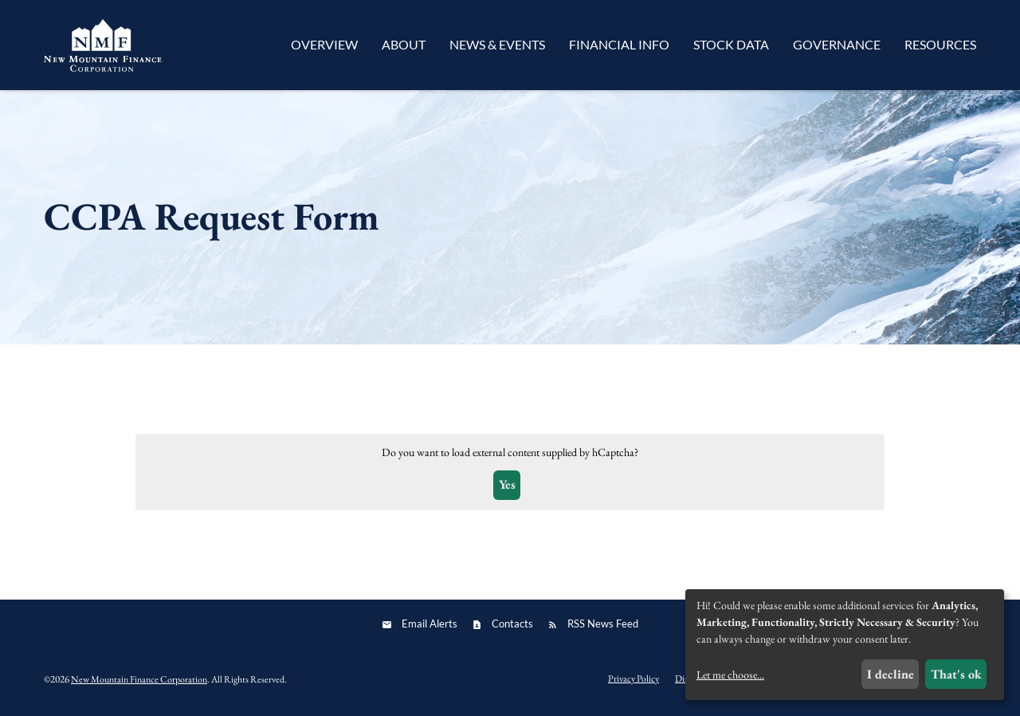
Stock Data (731, 44)
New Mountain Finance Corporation (139, 679)
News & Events (497, 44)
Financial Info (619, 44)
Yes (507, 484)
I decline (890, 674)
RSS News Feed (602, 623)
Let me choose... (730, 674)
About (404, 44)
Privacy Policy (633, 678)
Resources (940, 44)
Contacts (512, 623)
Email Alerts (429, 623)
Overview (324, 44)
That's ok (956, 674)
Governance (837, 44)
